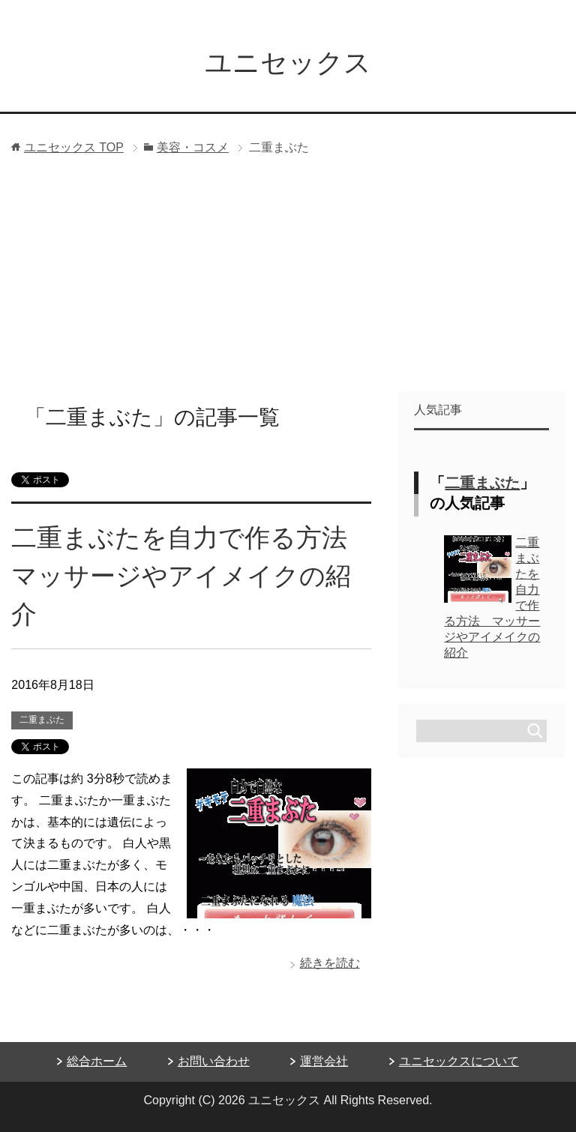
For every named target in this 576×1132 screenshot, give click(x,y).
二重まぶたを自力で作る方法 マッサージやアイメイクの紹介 (192, 575)
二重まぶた (42, 719)
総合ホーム (97, 1061)
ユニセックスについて (459, 1061)
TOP (74, 147)
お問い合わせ (214, 1061)
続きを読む (330, 963)
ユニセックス (288, 62)
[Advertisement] (287, 279)
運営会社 (324, 1061)
